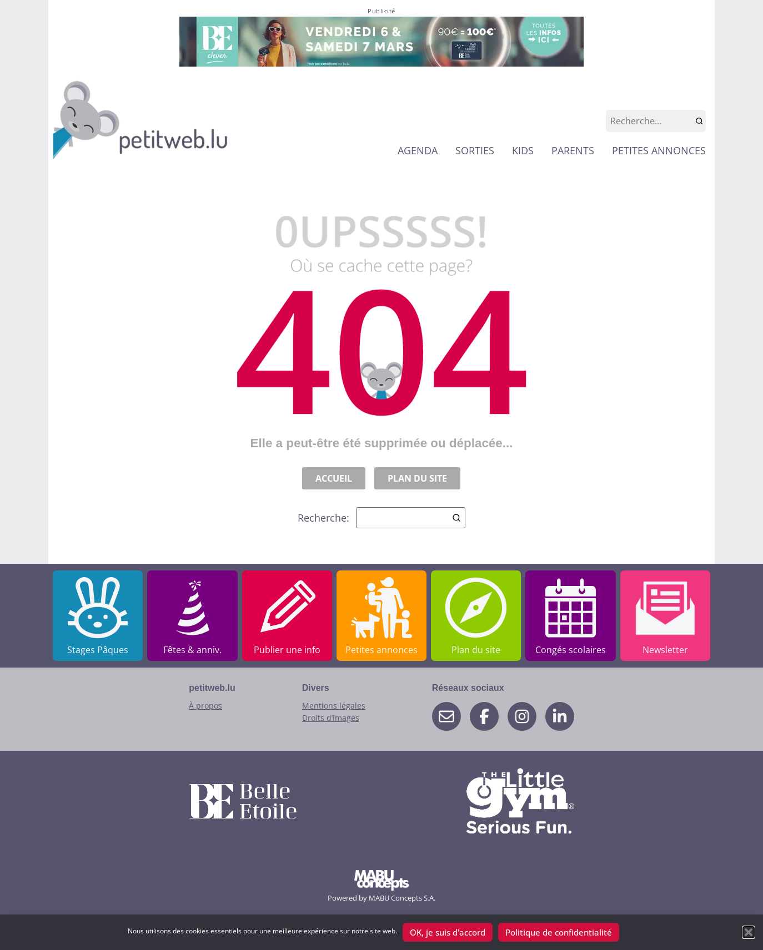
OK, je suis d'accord (447, 932)
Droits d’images (330, 718)
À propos (205, 705)
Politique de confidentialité (558, 932)
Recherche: (381, 517)
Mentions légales (333, 705)
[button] (748, 932)
